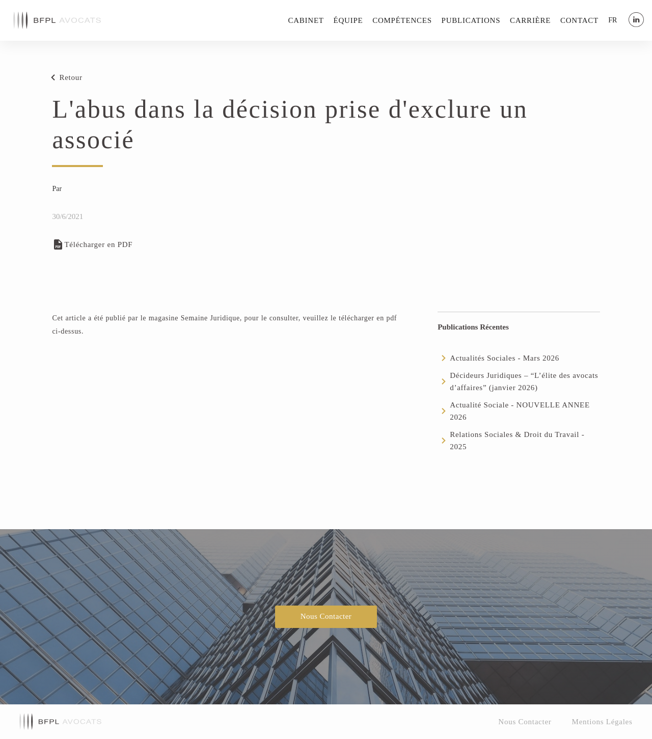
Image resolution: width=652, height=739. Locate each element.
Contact (579, 20)
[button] (612, 20)
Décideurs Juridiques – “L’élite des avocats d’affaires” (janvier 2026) (524, 381)
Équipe (348, 20)
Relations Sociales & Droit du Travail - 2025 (517, 440)
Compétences (402, 20)
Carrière (530, 20)
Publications (471, 20)
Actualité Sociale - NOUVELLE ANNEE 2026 (520, 411)
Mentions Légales (602, 722)
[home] (57, 20)
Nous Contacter (326, 616)
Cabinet (306, 20)
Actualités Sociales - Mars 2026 (504, 358)
